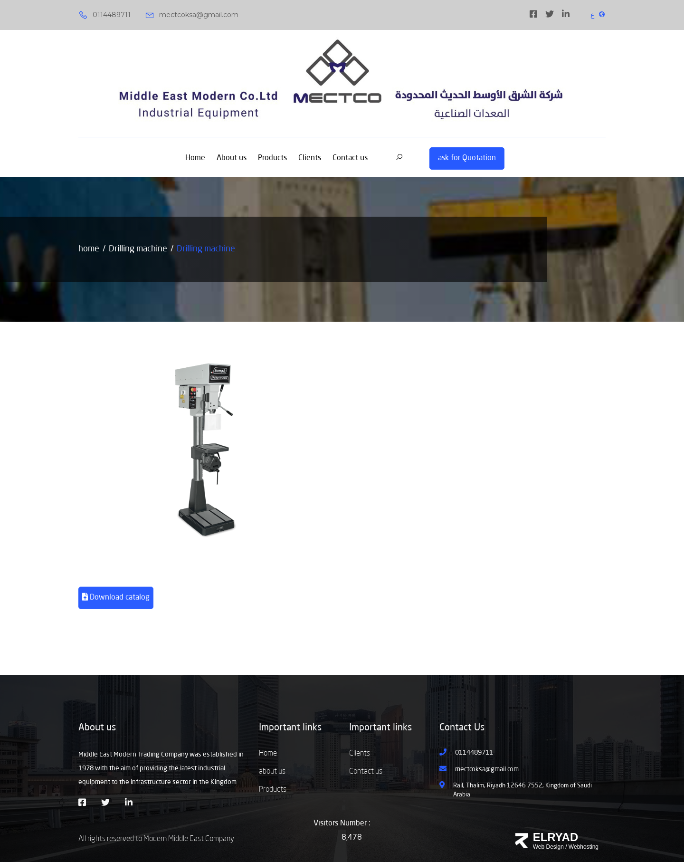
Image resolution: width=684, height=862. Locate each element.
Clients (309, 158)
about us (272, 772)
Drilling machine (138, 249)
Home (195, 158)
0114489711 (104, 15)
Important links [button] (290, 728)
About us (232, 158)
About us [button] (97, 728)
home (88, 249)
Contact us (350, 158)
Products (272, 158)
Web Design (548, 846)
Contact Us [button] (461, 728)
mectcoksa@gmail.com (191, 15)
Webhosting (583, 846)
